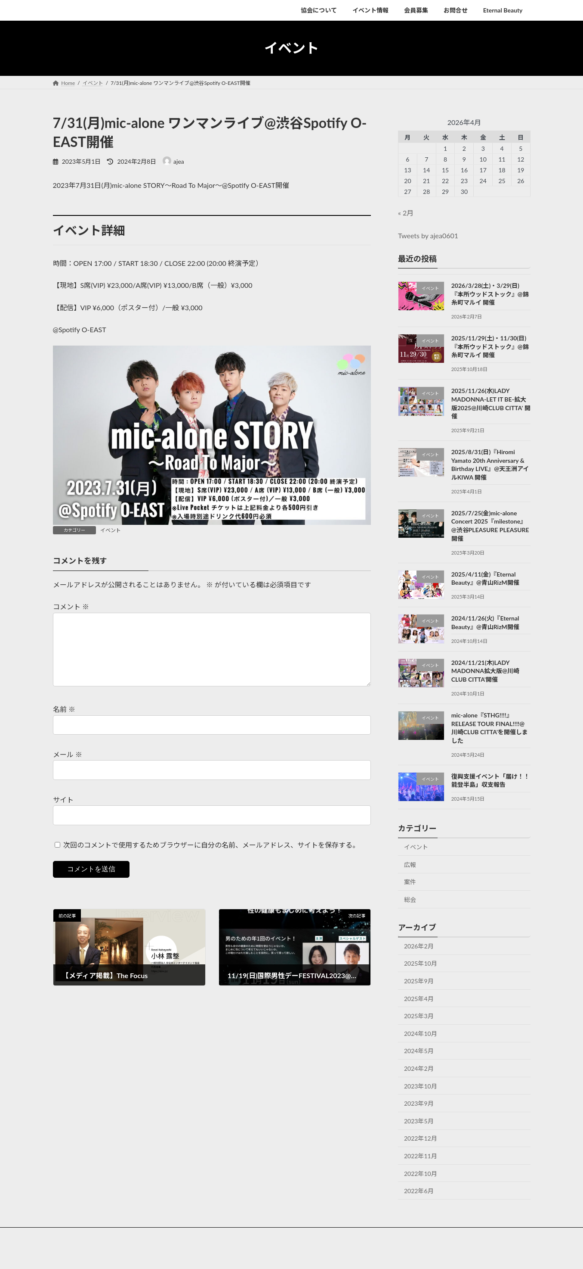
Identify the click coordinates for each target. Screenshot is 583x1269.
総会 (410, 899)
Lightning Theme (291, 1254)
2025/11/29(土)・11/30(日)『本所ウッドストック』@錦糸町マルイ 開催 (489, 346)
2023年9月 (419, 1103)
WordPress (253, 1254)
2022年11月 (420, 1156)
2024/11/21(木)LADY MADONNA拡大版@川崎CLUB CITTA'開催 (485, 670)
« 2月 (405, 213)
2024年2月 (419, 1068)
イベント (110, 530)
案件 (410, 881)
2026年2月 (419, 945)
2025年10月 (420, 963)
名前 (64, 723)
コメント (71, 606)
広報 (410, 864)
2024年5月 (419, 1050)
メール (67, 768)
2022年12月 (420, 1138)
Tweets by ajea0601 (428, 235)
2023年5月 (419, 1120)
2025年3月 (419, 1016)
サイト (63, 813)
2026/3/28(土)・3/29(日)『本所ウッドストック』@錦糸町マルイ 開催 (489, 294)
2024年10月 (420, 1033)
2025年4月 (419, 998)
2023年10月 (420, 1085)
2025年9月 (419, 981)
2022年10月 (420, 1173)
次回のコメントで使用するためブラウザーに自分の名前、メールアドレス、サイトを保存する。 (211, 858)
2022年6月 (419, 1190)
